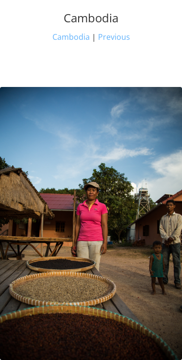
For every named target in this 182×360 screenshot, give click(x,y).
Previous (114, 37)
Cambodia (71, 37)
